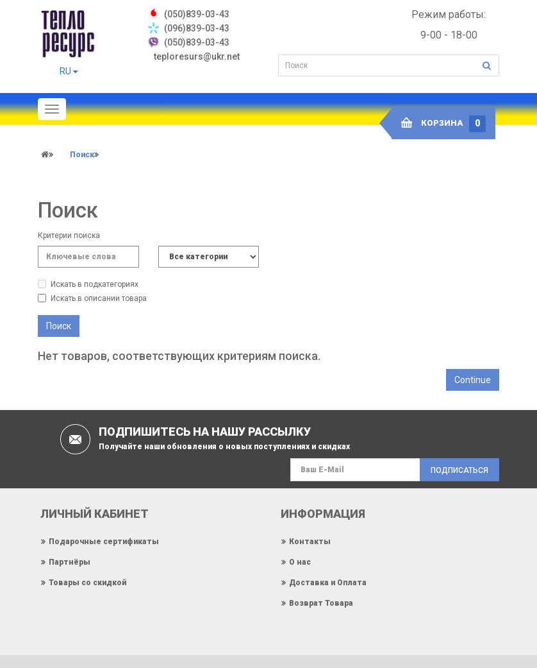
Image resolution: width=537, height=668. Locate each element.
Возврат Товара (321, 602)
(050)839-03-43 (196, 42)
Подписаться (459, 470)
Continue (472, 380)
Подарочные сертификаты (104, 540)
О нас (300, 561)
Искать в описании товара (92, 298)
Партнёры (69, 561)
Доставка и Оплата (328, 582)
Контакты (310, 540)
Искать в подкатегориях (88, 284)
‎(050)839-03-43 (196, 14)
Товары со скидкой (87, 582)
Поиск (82, 154)
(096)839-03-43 (196, 28)
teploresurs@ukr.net (197, 56)
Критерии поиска (69, 235)
